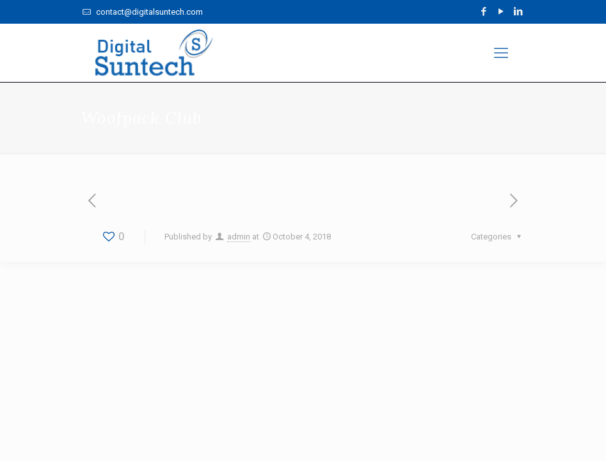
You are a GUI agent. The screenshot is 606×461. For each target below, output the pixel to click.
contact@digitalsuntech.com (148, 12)
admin (238, 236)
